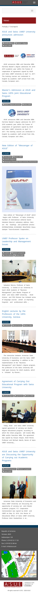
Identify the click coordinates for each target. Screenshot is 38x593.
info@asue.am (11, 546)
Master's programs (18, 253)
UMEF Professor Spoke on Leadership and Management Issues (16, 241)
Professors (7, 325)
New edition (7, 157)
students (6, 253)
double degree (8, 396)
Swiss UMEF (7, 45)
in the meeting (8, 255)
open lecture (17, 325)
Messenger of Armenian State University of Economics (20, 162)
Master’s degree (21, 43)
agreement (19, 396)
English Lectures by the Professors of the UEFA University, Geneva (13, 314)
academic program (9, 469)
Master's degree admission (12, 104)
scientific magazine (9, 159)
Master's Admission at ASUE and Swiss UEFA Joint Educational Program (18, 93)
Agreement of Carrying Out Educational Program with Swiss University (18, 384)
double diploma (8, 43)
